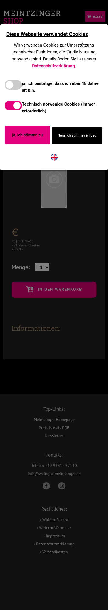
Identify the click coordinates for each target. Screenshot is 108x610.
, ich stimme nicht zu (77, 135)
